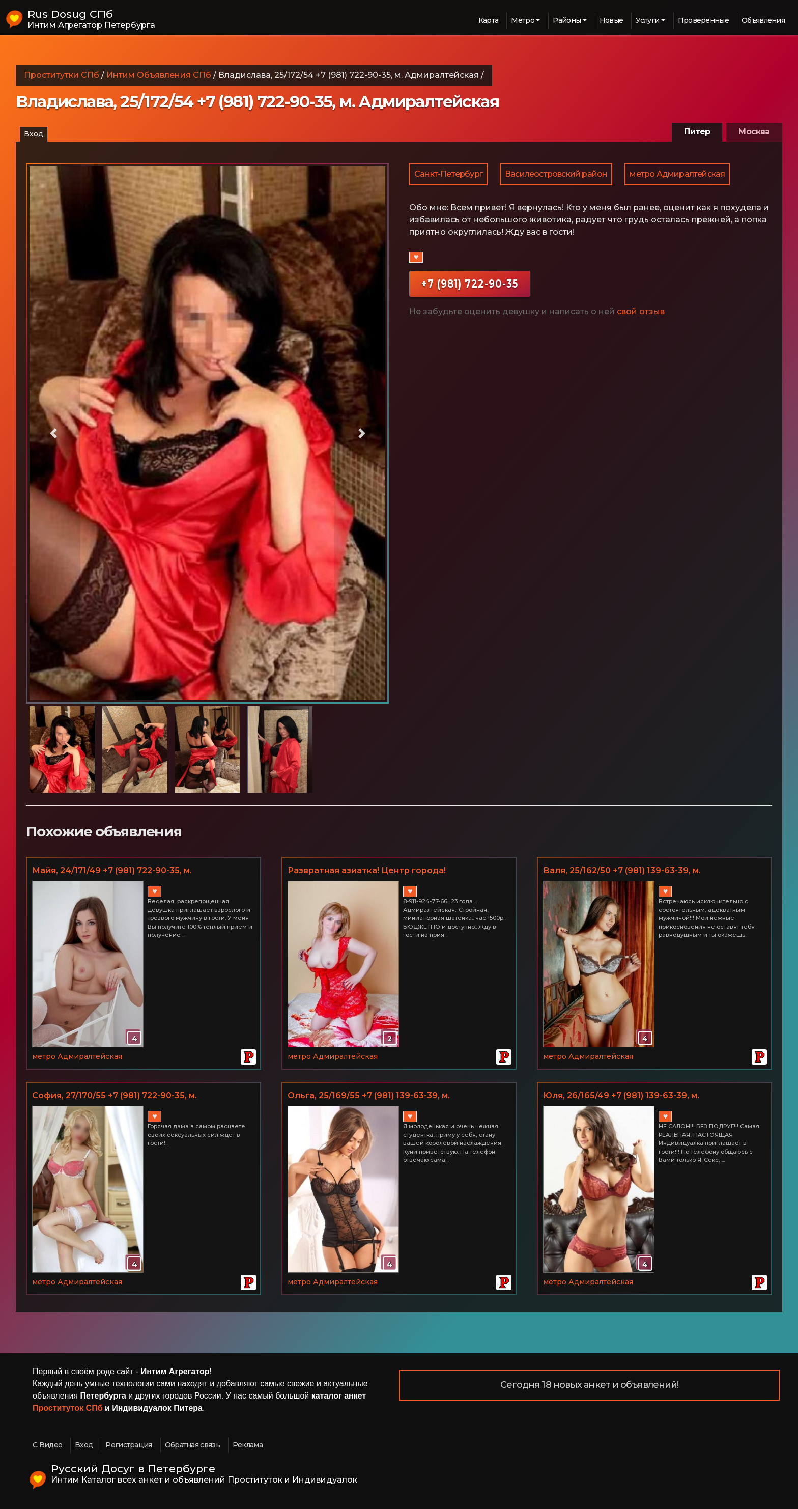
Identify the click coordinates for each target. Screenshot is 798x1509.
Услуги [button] (647, 20)
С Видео (47, 1444)
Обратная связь (192, 1444)
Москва (754, 131)
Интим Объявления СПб (158, 75)
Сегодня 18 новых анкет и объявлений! (589, 1384)
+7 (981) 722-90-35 (469, 283)
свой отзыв (641, 311)
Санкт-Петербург (448, 174)
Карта (488, 20)
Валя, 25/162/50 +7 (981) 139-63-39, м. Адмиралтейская (622, 871)
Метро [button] (522, 20)
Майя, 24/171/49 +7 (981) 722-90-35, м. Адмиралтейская (112, 871)
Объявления (763, 20)
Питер (697, 131)
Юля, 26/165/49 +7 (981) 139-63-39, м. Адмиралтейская (621, 1096)
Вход (33, 133)
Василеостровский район (556, 174)
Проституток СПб (68, 1408)
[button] (53, 433)
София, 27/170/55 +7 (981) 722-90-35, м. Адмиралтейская (114, 1096)
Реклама (248, 1444)
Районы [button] (567, 20)
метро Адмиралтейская (677, 174)
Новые (611, 20)
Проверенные (703, 20)
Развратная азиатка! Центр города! (367, 870)
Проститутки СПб (61, 75)
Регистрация (128, 1444)
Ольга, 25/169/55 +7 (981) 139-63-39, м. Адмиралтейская (369, 1096)
